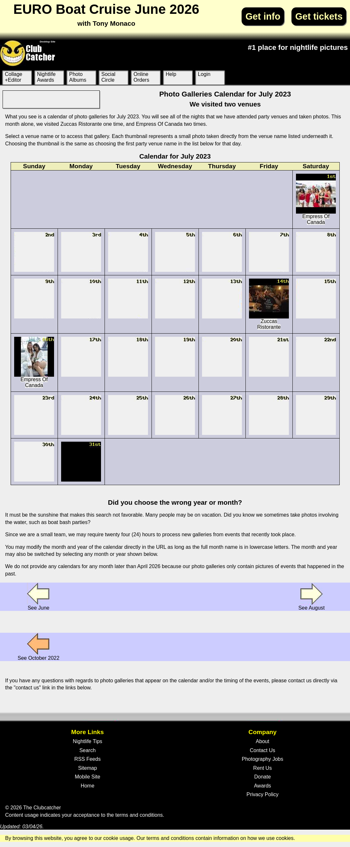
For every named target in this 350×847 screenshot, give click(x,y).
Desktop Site (47, 41)
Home (88, 785)
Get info (263, 16)
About (262, 741)
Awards (262, 785)
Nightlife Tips (87, 741)
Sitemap (87, 768)
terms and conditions (139, 815)
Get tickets (319, 16)
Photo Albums (77, 77)
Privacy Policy (262, 794)
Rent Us (262, 768)
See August (311, 597)
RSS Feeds (87, 759)
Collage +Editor (13, 77)
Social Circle (108, 77)
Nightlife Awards (46, 77)
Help (171, 74)
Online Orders (141, 77)
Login (204, 74)
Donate (262, 776)
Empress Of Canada (316, 199)
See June (38, 597)
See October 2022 (39, 647)
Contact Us (262, 750)
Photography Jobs (262, 759)
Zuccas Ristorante (269, 304)
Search (87, 750)
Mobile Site (87, 776)
